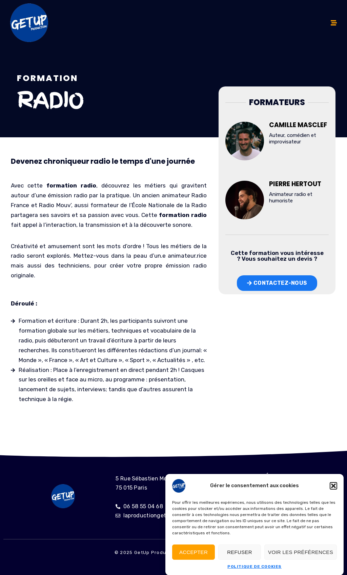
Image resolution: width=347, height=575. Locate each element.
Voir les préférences (300, 557)
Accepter (193, 557)
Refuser (239, 557)
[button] (333, 491)
